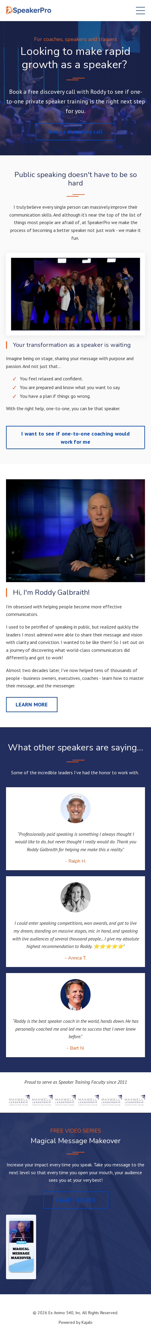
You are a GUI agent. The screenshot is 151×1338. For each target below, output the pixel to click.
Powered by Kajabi (75, 1322)
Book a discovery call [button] (75, 131)
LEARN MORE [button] (32, 704)
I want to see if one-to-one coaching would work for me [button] (75, 437)
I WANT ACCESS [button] (75, 1199)
